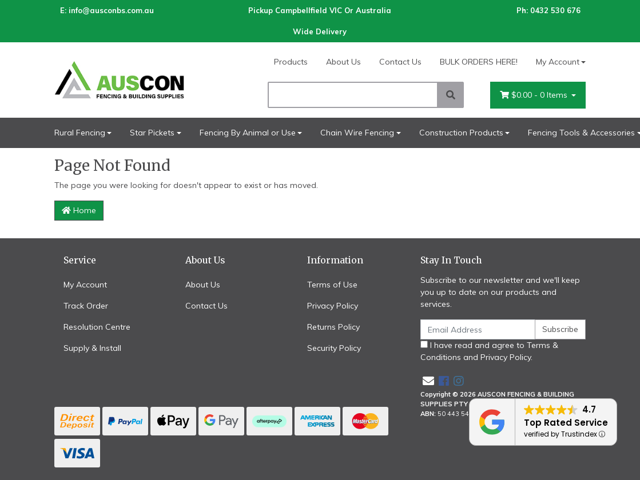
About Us (343, 62)
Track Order (85, 306)
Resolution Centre (96, 327)
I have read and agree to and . (489, 351)
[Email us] (428, 381)
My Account (85, 284)
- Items (535, 95)
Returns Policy (333, 327)
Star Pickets (152, 132)
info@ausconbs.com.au (111, 10)
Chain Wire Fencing (357, 132)
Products (291, 62)
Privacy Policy (332, 306)
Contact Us (400, 62)
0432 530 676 (555, 10)
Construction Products (461, 132)
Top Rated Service (566, 423)
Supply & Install (92, 348)
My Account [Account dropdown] (557, 62)
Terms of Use (332, 284)
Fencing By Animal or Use (248, 132)
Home (79, 210)
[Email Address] (478, 329)
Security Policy (334, 348)
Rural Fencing (79, 132)
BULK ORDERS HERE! (479, 62)
